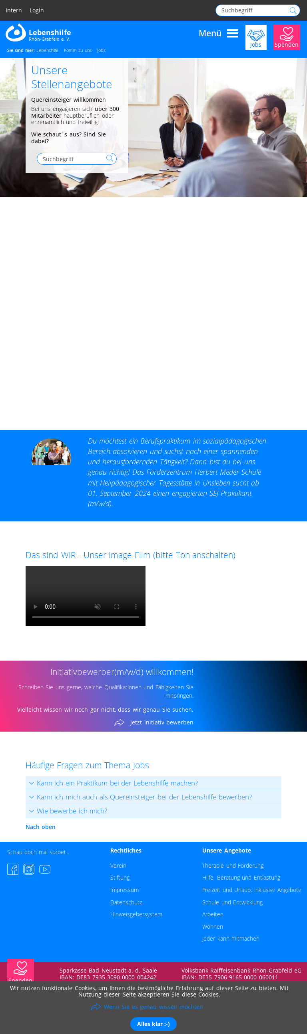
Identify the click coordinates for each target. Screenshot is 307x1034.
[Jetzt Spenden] (286, 36)
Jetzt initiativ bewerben (161, 722)
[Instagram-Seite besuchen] (28, 869)
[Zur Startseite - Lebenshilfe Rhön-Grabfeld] (38, 32)
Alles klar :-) (153, 1024)
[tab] (153, 783)
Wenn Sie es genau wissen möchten (153, 1006)
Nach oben (41, 827)
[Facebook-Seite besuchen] (12, 869)
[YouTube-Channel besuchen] (44, 869)
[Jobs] (256, 36)
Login (37, 10)
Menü (218, 33)
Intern (14, 10)
